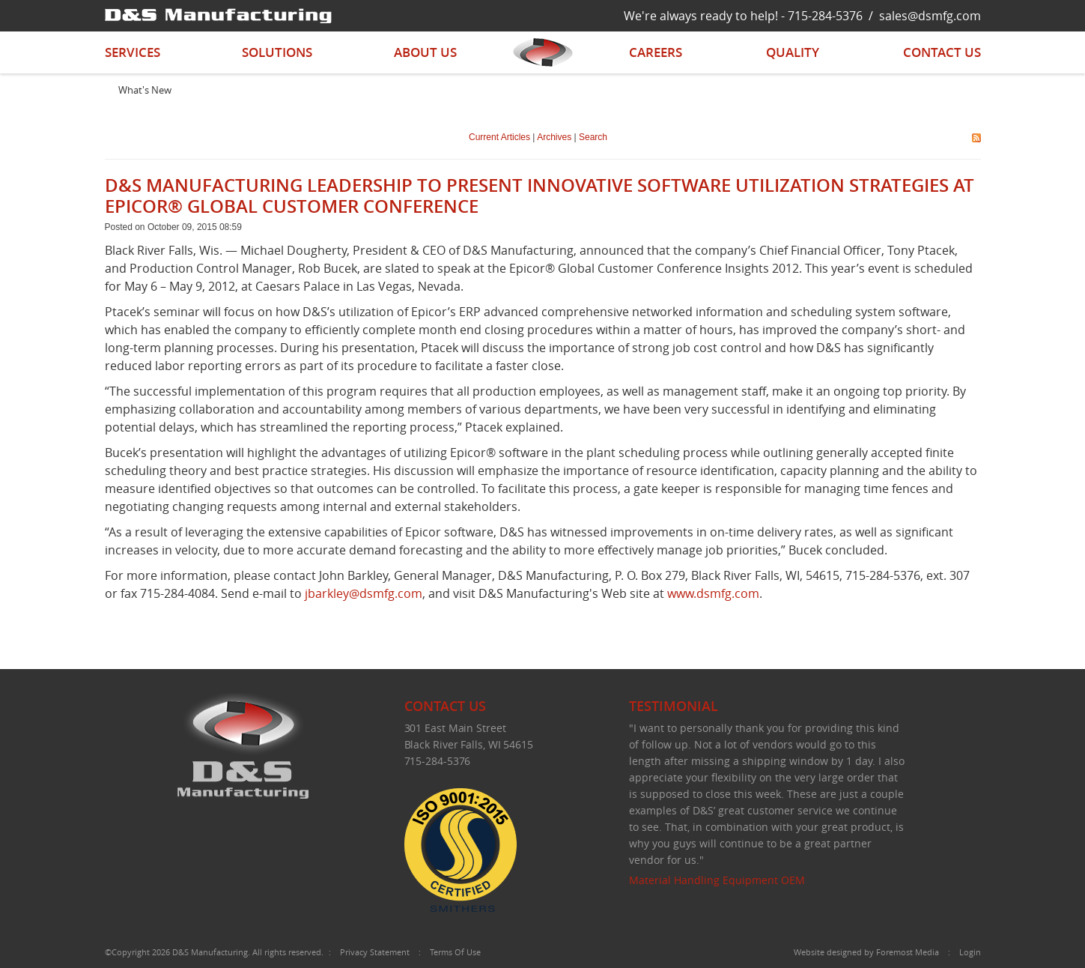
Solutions (277, 52)
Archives (554, 137)
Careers (655, 52)
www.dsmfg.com (713, 593)
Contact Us (942, 52)
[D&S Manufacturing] (218, 15)
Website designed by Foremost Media (866, 952)
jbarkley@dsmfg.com (363, 593)
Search (593, 137)
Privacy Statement (375, 952)
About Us (425, 52)
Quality (792, 52)
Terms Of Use (455, 952)
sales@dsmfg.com (930, 15)
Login (970, 952)
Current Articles (499, 137)
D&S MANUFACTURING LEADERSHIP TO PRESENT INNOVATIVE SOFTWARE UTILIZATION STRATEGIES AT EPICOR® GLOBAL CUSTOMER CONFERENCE (539, 195)
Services (132, 52)
